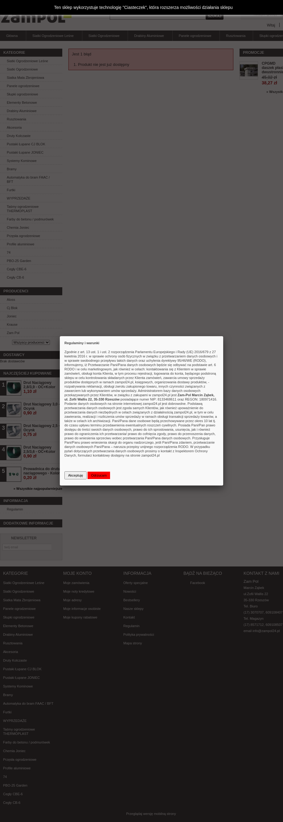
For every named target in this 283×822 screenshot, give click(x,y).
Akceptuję (75, 475)
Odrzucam (99, 475)
